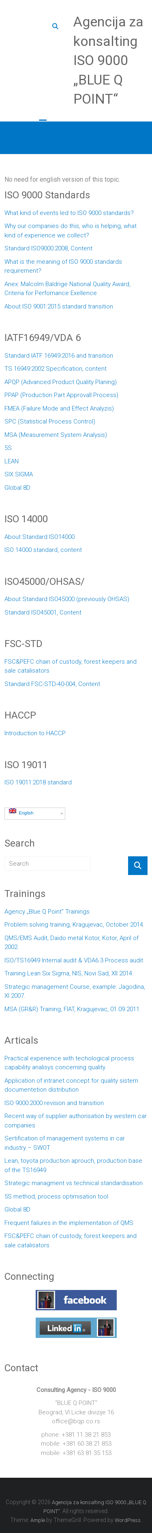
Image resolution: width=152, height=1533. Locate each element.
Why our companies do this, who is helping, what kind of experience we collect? (70, 230)
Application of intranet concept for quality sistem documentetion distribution (71, 1085)
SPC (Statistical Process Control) (49, 421)
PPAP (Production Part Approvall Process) (61, 395)
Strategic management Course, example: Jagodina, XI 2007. (74, 991)
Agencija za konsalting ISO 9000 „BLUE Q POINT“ (108, 60)
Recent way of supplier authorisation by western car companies (75, 1120)
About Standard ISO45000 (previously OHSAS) (66, 599)
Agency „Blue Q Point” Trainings (47, 911)
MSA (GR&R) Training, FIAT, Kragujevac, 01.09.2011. (72, 1009)
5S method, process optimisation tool (56, 1196)
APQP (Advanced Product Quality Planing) (60, 382)
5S (8, 448)
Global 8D (17, 487)
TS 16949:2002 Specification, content (55, 368)
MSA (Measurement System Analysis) (55, 435)
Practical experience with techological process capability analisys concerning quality (69, 1063)
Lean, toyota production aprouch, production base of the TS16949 (73, 1165)
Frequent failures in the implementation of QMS (68, 1223)
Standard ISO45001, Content (42, 612)
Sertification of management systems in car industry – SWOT (64, 1143)
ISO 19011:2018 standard (38, 782)
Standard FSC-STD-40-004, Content (52, 684)
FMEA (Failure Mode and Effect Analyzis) (59, 408)
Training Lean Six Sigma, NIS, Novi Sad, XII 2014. (69, 973)
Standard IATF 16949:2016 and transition (58, 355)
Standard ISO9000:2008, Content (48, 248)
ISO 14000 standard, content (43, 550)
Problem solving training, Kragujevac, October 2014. (74, 924)
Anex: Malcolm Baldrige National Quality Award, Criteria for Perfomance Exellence (67, 288)
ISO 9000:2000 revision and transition (54, 1103)
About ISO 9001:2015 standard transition (58, 306)
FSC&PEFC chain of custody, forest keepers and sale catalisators (70, 666)
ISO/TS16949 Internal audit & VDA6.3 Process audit (73, 960)
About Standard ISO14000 (39, 537)
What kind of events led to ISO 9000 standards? (69, 213)
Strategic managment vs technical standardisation (73, 1183)
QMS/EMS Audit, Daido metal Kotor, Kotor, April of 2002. (71, 942)
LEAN (11, 461)
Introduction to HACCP (35, 733)
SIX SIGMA (18, 474)
